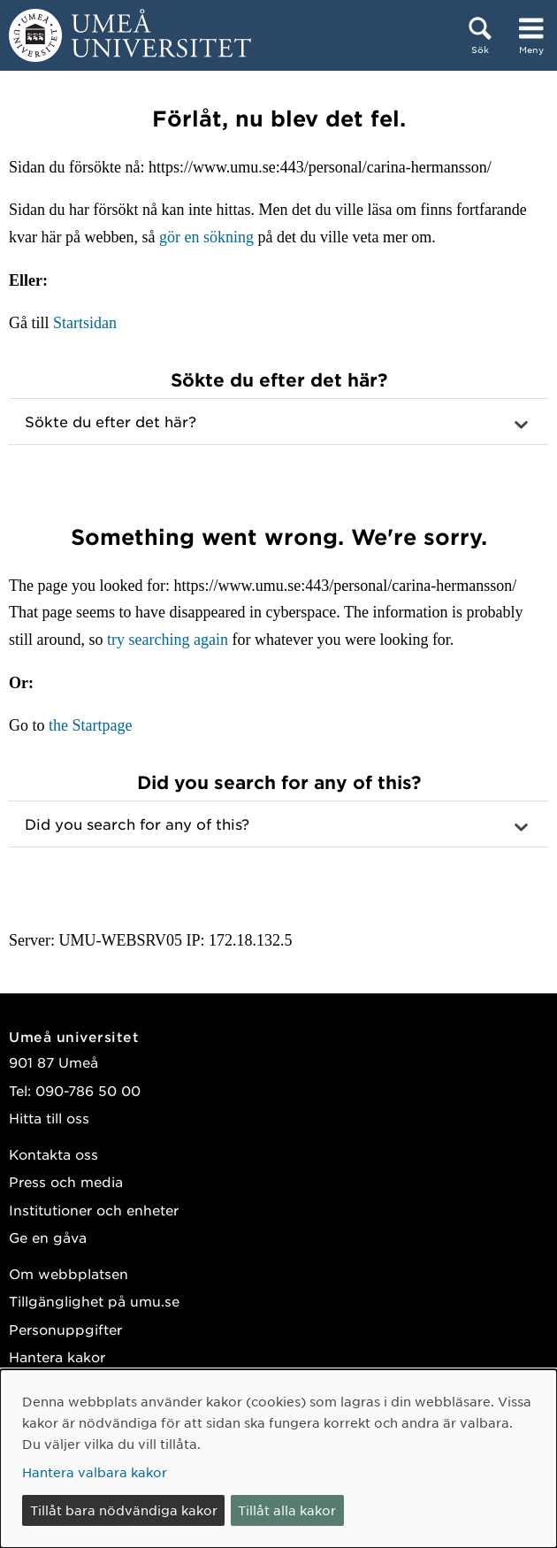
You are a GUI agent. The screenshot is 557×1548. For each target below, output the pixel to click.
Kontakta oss (53, 1154)
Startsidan (85, 323)
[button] (278, 422)
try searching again (167, 639)
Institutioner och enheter (94, 1209)
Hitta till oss (49, 1117)
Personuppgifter (65, 1329)
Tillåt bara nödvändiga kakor (123, 1510)
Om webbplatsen (68, 1273)
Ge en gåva (48, 1237)
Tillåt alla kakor (287, 1510)
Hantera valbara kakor (94, 1472)
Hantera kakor (57, 1356)
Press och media (66, 1181)
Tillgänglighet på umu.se (94, 1300)
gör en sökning (206, 237)
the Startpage (90, 725)
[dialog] (278, 1458)
